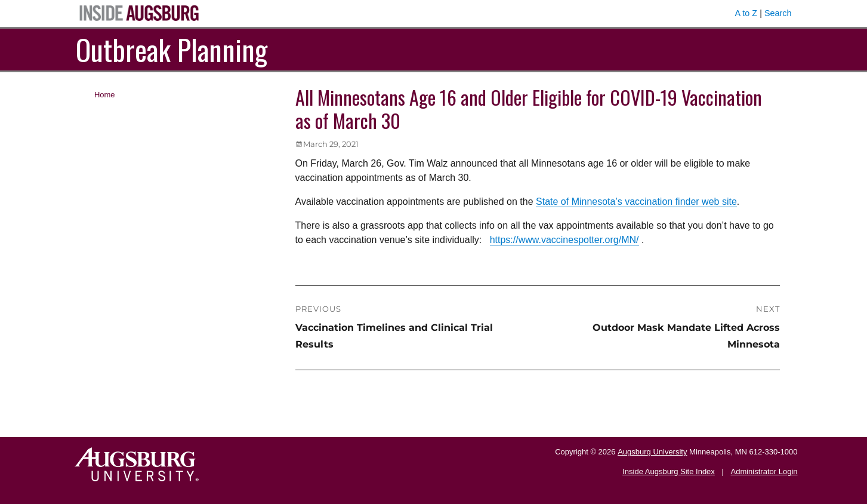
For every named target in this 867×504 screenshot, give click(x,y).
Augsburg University (652, 451)
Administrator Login (764, 471)
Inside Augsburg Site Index (668, 471)
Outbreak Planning (171, 49)
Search (778, 13)
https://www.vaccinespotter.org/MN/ (564, 240)
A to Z (746, 13)
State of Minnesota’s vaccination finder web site (636, 201)
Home (104, 94)
